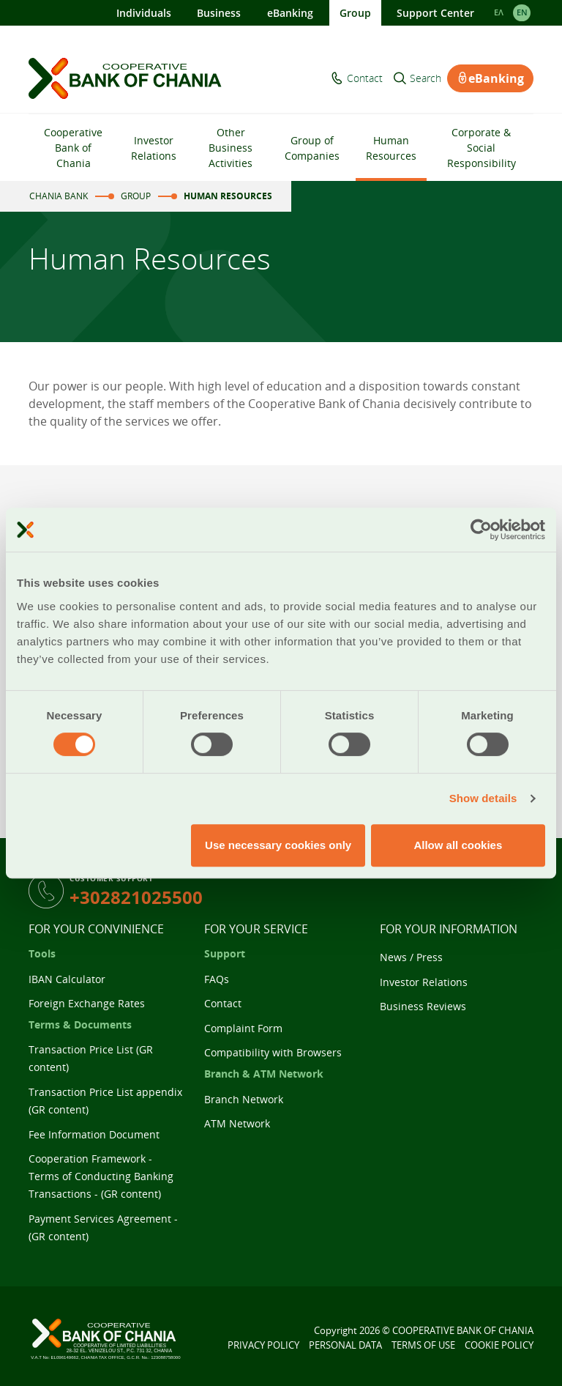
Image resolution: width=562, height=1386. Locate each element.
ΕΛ (498, 12)
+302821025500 (136, 897)
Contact (365, 78)
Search (425, 78)
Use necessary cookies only (278, 845)
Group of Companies (312, 148)
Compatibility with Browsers (273, 1052)
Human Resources (391, 148)
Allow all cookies (457, 845)
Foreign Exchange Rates (87, 1003)
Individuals (143, 13)
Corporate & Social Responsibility (481, 147)
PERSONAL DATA (345, 1345)
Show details (483, 798)
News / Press (411, 957)
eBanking (290, 13)
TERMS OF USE (423, 1345)
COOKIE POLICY (499, 1345)
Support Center (435, 13)
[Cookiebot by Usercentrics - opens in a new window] (481, 530)
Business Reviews (423, 1006)
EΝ (522, 12)
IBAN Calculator (67, 979)
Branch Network (243, 1099)
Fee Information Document (94, 1134)
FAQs (216, 979)
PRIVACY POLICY (263, 1345)
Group (355, 13)
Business (219, 13)
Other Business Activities (230, 147)
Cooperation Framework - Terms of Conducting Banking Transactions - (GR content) (101, 1176)
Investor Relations (153, 148)
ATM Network (237, 1123)
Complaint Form (243, 1028)
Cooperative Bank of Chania (73, 147)
